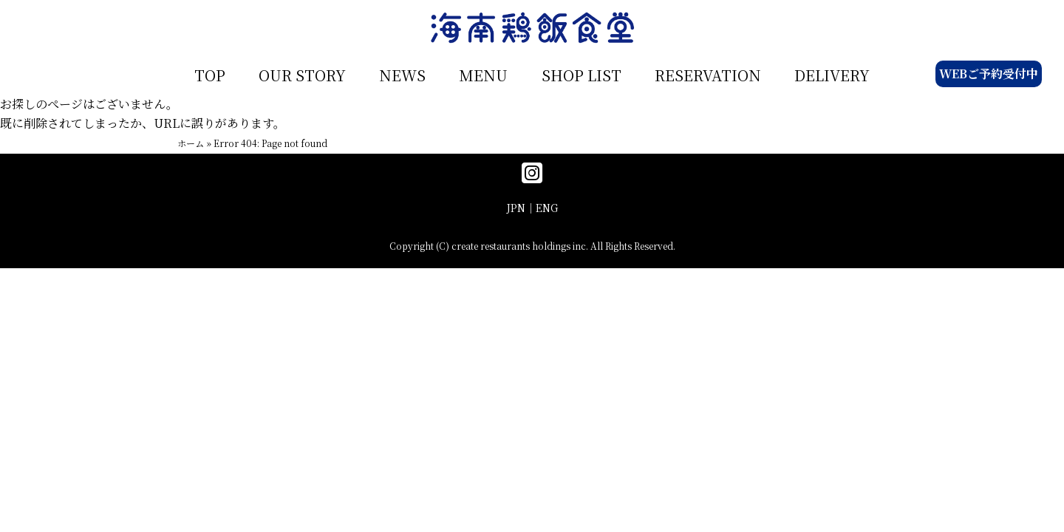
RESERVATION (708, 75)
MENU (483, 75)
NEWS (402, 75)
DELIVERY (832, 75)
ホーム (190, 143)
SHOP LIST (581, 75)
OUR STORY (302, 75)
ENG (547, 207)
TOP (209, 75)
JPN (515, 207)
